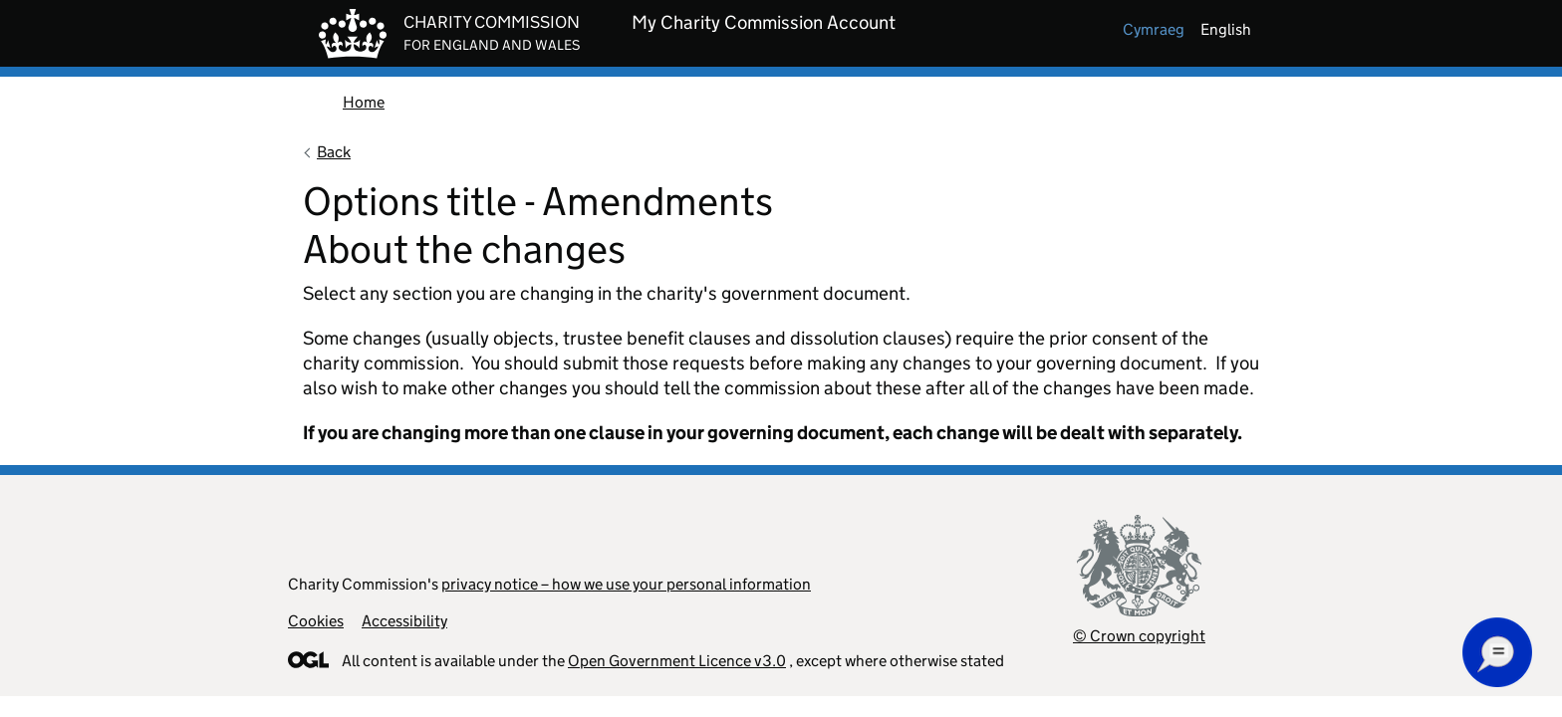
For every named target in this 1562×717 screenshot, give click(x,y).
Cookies (316, 620)
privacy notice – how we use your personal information (626, 584)
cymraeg (1153, 29)
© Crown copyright (1139, 635)
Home (364, 102)
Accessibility (404, 620)
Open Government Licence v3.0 (677, 660)
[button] (1497, 652)
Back (334, 151)
